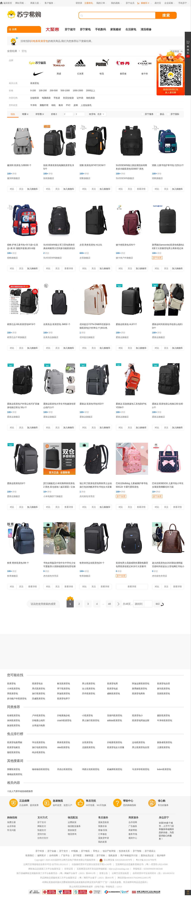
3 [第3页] (88, 602)
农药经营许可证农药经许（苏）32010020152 (153, 873)
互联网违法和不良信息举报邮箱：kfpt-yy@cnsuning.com (103, 869)
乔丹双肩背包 (88, 693)
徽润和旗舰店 (13, 178)
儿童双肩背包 (163, 747)
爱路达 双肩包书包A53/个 (92, 404)
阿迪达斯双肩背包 (140, 683)
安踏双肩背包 (163, 693)
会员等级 (11, 826)
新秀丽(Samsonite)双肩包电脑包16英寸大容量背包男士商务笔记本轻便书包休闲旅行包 (168, 248)
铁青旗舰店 (12, 576)
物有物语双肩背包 (40, 769)
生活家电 (130, 29)
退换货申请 (103, 838)
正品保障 (24, 800)
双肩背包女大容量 (115, 747)
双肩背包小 (137, 715)
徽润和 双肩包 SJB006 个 (19, 165)
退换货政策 (103, 822)
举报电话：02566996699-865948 (148, 869)
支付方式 (42, 817)
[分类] (24, 29)
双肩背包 (34, 83)
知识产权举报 (109, 851)
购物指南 (12, 817)
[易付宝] (158, 3)
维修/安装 (102, 830)
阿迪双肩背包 (63, 693)
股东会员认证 (147, 855)
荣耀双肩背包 (13, 769)
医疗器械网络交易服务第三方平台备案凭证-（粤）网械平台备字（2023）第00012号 (56, 873)
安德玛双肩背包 (114, 715)
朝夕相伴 (161, 855)
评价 (12, 173)
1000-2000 (78, 90)
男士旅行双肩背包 (90, 720)
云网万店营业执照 (120, 873)
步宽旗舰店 (85, 258)
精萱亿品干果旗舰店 (16, 337)
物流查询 (72, 834)
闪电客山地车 (38, 720)
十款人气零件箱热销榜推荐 (20, 791)
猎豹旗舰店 (85, 178)
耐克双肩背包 (63, 683)
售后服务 (103, 817)
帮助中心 (128, 800)
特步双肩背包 (38, 752)
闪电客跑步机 (63, 715)
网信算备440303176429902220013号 (134, 877)
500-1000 (65, 90)
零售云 (96, 851)
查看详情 (141, 189)
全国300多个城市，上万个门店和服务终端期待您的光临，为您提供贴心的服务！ (166, 831)
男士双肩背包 (88, 683)
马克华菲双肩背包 (140, 769)
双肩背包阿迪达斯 (140, 720)
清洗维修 (146, 29)
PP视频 (74, 851)
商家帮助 (133, 830)
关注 (21, 189)
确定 (159, 604)
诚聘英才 (41, 855)
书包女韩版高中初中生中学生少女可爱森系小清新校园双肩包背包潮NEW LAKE (59, 566)
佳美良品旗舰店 (50, 337)
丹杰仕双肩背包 (64, 769)
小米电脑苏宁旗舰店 (53, 496)
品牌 (11, 60)
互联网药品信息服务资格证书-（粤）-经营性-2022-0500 (141, 864)
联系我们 (30, 855)
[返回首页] (7, 3)
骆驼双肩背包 (13, 752)
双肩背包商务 (138, 693)
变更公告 (103, 873)
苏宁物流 (85, 851)
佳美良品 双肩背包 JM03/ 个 (56, 324)
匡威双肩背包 (38, 698)
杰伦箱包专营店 (87, 496)
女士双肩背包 (88, 688)
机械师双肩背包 (114, 769)
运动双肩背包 (138, 742)
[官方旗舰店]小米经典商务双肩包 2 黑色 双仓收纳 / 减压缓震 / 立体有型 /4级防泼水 (59, 487)
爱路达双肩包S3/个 (16, 483)
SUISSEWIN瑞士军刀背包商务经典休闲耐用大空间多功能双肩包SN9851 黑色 (59, 248)
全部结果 (12, 51)
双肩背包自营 (163, 683)
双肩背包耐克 (13, 747)
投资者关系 (124, 851)
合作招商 (133, 822)
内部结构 (13, 98)
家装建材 (115, 29)
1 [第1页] (70, 602)
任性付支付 (42, 838)
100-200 (43, 90)
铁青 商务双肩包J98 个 (18, 563)
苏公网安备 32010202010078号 (115, 860)
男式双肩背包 (38, 688)
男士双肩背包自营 (140, 747)
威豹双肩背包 (113, 693)
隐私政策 (113, 855)
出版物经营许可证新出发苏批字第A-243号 (92, 864)
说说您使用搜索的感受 (43, 603)
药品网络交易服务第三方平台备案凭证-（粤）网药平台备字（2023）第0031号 (77, 877)
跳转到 (138, 603)
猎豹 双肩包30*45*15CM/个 (93, 165)
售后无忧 (91, 800)
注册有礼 (88, 3)
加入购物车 (32, 189)
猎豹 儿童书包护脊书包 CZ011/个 (168, 165)
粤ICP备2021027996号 (146, 860)
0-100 (33, 90)
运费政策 (72, 822)
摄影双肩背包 (163, 715)
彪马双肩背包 (163, 688)
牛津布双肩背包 (164, 720)
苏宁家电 (85, 29)
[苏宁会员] (130, 3)
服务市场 (133, 834)
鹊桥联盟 (89, 855)
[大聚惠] (52, 29)
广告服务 (133, 826)
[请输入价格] (68, 114)
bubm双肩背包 (164, 769)
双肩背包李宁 (63, 698)
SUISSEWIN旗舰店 (125, 178)
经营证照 (68, 869)
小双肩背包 (87, 715)
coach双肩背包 (64, 720)
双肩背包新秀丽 (14, 742)
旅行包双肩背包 (39, 747)
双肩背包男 (112, 683)
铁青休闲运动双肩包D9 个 (92, 563)
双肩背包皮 (112, 688)
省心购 (161, 800)
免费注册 (11, 822)
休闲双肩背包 (13, 720)
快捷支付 (41, 830)
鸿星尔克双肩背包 (90, 769)
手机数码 (100, 29)
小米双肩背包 (13, 688)
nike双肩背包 (63, 747)
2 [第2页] (79, 602)
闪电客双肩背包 (114, 742)
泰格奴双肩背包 (14, 774)
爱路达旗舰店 (122, 337)
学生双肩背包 (38, 742)
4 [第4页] (96, 602)
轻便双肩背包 (13, 715)
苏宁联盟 (77, 855)
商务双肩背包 (63, 742)
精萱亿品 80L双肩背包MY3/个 (21, 324)
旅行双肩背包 (38, 693)
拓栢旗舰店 (48, 178)
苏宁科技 (40, 851)
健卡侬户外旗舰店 (124, 258)
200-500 (54, 90)
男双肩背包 (12, 693)
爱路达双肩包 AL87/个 (126, 324)
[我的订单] (102, 3)
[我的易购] (116, 3)
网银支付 (41, 826)
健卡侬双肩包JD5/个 (125, 245)
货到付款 (41, 834)
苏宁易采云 (150, 851)
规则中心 (133, 838)
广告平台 (65, 855)
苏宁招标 (101, 855)
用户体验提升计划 (128, 855)
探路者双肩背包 (164, 742)
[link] (13, 114)
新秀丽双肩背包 (139, 688)
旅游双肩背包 (13, 725)
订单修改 (102, 834)
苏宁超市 (70, 29)
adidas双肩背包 (114, 720)
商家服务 (134, 817)
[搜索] (119, 15)
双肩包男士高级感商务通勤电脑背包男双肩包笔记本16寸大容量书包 (132, 566)
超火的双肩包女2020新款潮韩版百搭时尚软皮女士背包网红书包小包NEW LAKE (168, 566)
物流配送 (73, 817)
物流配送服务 (74, 826)
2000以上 (90, 90)
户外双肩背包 (38, 715)
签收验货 (72, 830)
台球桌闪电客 (38, 725)
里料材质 (13, 105)
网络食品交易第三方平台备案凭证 (44, 869)
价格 (11, 90)
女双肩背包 (87, 742)
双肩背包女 (37, 683)
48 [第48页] (109, 602)
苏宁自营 (157, 258)
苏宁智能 (137, 851)
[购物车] (144, 3)
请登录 (79, 3)
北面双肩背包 (88, 747)
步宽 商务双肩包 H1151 (91, 245)
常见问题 (11, 830)
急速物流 (58, 800)
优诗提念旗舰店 (87, 337)
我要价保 (102, 826)
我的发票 (102, 842)
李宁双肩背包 (63, 688)
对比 (12, 189)
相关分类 (13, 83)
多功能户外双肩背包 (16, 698)
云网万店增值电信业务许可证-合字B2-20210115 (45, 864)
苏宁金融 (51, 851)
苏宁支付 (41, 822)
